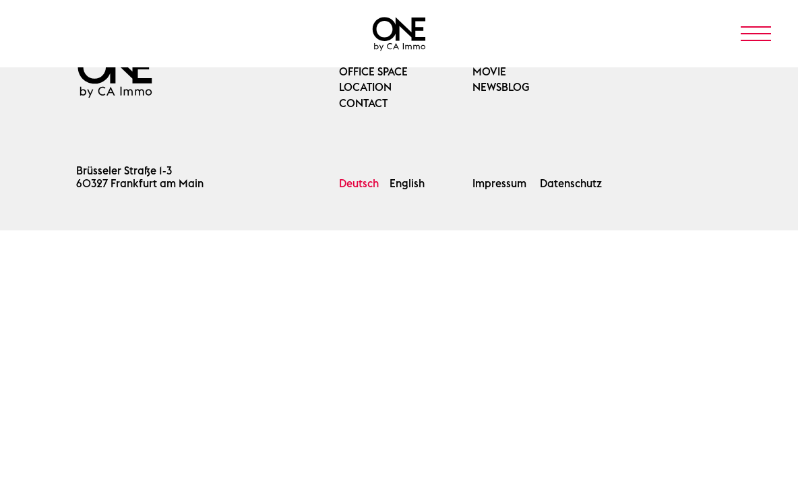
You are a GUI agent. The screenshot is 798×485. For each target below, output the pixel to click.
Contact (363, 103)
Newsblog (501, 87)
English (407, 183)
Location (365, 87)
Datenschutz (571, 183)
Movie (489, 71)
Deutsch (359, 183)
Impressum (499, 183)
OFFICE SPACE (373, 71)
